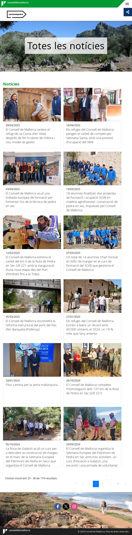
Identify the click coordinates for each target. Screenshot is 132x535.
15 (119, 483)
